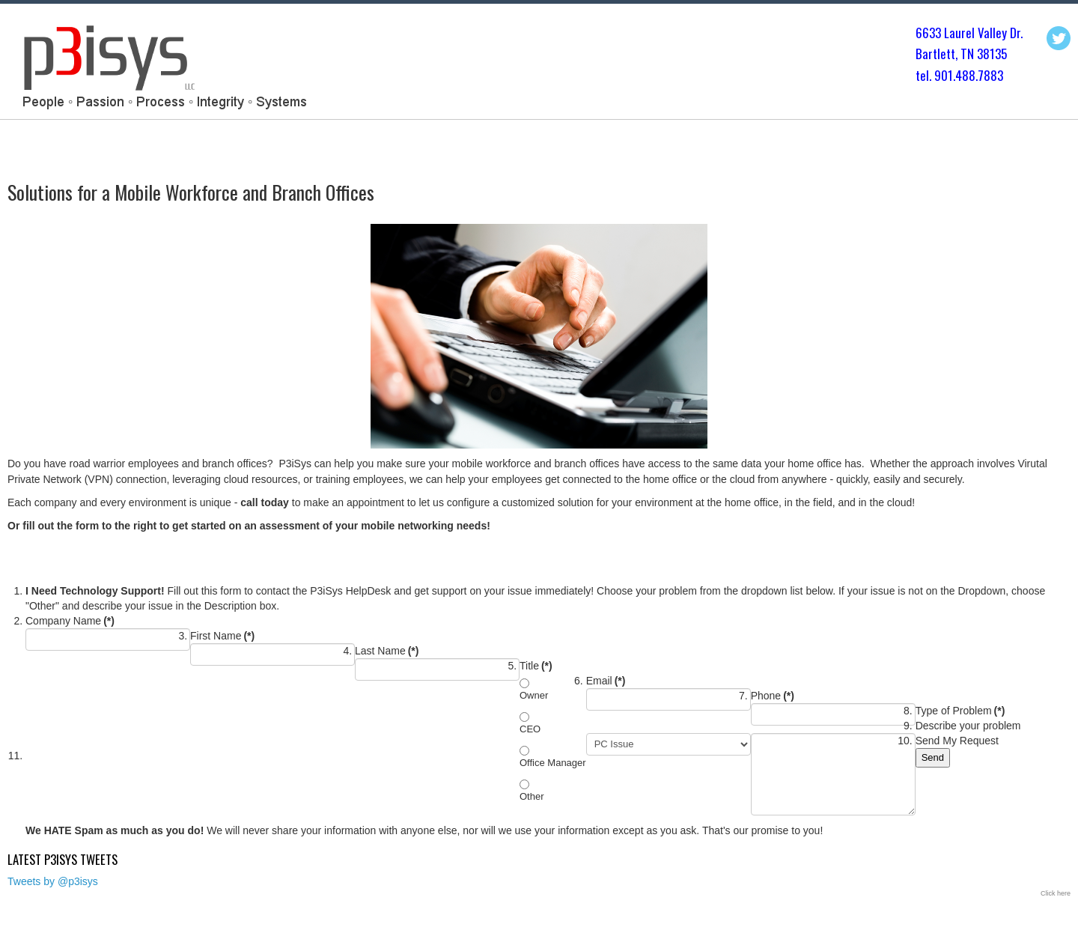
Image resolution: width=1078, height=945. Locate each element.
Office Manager (553, 762)
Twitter (1059, 38)
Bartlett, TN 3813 (958, 53)
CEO (530, 729)
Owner (534, 695)
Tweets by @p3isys (52, 881)
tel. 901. (935, 75)
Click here (1056, 893)
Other (532, 796)
